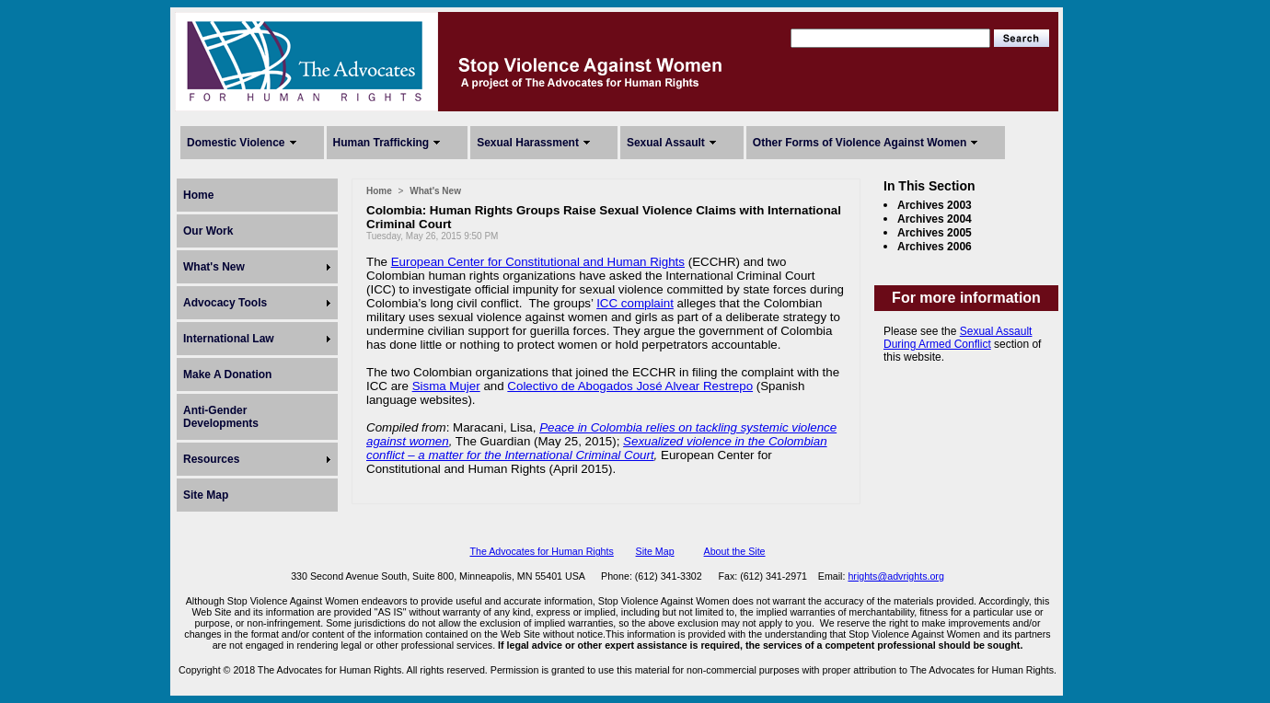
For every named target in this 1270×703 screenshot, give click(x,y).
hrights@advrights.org (895, 576)
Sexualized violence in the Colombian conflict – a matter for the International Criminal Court (596, 448)
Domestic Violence (236, 142)
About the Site (735, 551)
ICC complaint (635, 303)
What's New (214, 266)
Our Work (208, 231)
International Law (228, 338)
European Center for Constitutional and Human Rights (538, 262)
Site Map (205, 495)
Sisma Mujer (446, 386)
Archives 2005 (934, 232)
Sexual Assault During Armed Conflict (957, 338)
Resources (211, 459)
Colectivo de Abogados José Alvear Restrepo (630, 386)
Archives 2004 (934, 219)
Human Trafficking (381, 142)
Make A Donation (227, 374)
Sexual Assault (666, 142)
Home (198, 195)
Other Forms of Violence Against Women (859, 142)
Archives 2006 (934, 246)
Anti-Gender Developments (221, 417)
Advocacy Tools (225, 302)
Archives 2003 (934, 205)
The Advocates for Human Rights (541, 551)
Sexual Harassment (528, 142)
